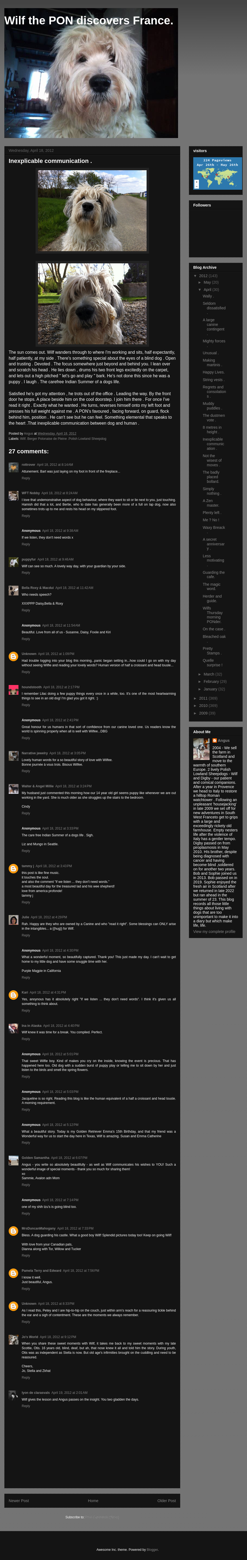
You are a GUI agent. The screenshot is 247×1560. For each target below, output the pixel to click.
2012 (204, 276)
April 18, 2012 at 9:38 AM (60, 531)
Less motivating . (213, 560)
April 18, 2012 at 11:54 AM (61, 625)
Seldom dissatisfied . (214, 308)
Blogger (152, 1550)
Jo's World (30, 1337)
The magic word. (211, 586)
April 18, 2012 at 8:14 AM (55, 465)
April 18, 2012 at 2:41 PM (60, 720)
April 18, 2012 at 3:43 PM (54, 866)
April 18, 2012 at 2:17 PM (61, 687)
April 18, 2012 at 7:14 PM (60, 1200)
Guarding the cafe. (214, 574)
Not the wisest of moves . (212, 460)
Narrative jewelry (35, 753)
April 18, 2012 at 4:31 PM (48, 992)
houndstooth (32, 687)
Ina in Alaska (32, 1026)
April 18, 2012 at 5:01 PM (60, 1054)
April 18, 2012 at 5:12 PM (60, 1125)
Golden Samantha (35, 1158)
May (208, 282)
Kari (25, 992)
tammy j (28, 866)
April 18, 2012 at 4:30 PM (60, 950)
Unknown (29, 654)
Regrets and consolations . (214, 391)
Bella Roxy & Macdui (38, 588)
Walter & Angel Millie (38, 786)
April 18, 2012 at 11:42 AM (74, 588)
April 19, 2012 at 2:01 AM (69, 1393)
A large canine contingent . (213, 327)
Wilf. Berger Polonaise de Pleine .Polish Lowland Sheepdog (63, 439)
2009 (204, 713)
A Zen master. (211, 503)
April (208, 289)
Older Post (166, 1501)
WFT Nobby (31, 493)
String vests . (214, 380)
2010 (204, 705)
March (209, 674)
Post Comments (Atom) (102, 1517)
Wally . (208, 296)
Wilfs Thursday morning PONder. (213, 615)
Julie (25, 917)
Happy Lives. (214, 372)
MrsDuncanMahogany (39, 1228)
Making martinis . (212, 362)
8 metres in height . (212, 429)
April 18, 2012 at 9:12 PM (58, 1337)
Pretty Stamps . (212, 650)
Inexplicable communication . (213, 444)
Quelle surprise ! (213, 662)
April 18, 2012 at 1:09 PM (56, 654)
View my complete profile (214, 931)
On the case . (214, 629)
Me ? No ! (211, 520)
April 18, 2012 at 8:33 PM (56, 1304)
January (211, 689)
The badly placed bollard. (211, 477)
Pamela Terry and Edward (41, 1271)
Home (93, 1501)
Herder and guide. (212, 598)
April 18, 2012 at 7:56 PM (81, 1271)
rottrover (28, 465)
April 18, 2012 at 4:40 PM (61, 1026)
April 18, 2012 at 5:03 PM (60, 1092)
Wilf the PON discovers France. (88, 20)
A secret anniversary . (213, 544)
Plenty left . (212, 512)
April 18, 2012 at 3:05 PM (67, 753)
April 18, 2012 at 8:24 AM (60, 493)
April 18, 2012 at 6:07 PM (69, 1158)
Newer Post (19, 1501)
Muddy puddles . (212, 405)
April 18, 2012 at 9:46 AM (55, 559)
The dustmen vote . (214, 417)
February (212, 681)
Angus (224, 740)
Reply (26, 478)
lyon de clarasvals (36, 1393)
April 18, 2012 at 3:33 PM (60, 828)
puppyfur (29, 559)
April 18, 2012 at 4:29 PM (49, 917)
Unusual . (211, 353)
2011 (204, 698)
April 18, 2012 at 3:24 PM (73, 786)
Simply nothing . (212, 491)
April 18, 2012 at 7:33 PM (75, 1228)
